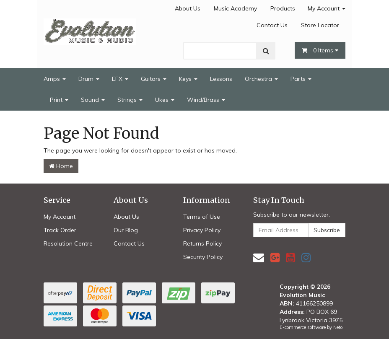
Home (61, 166)
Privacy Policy (201, 230)
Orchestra (261, 79)
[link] (275, 257)
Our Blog (126, 230)
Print (59, 100)
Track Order (60, 230)
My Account (326, 8)
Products (282, 8)
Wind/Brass (206, 100)
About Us (187, 8)
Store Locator (320, 25)
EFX (120, 79)
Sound (93, 100)
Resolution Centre (68, 243)
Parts (300, 79)
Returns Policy (202, 243)
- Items (320, 50)
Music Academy (235, 8)
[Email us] (258, 257)
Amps (55, 79)
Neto (337, 327)
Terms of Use (201, 216)
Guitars (153, 79)
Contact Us (272, 25)
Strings (130, 100)
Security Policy (203, 257)
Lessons (221, 79)
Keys (188, 79)
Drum (88, 79)
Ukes (164, 100)
